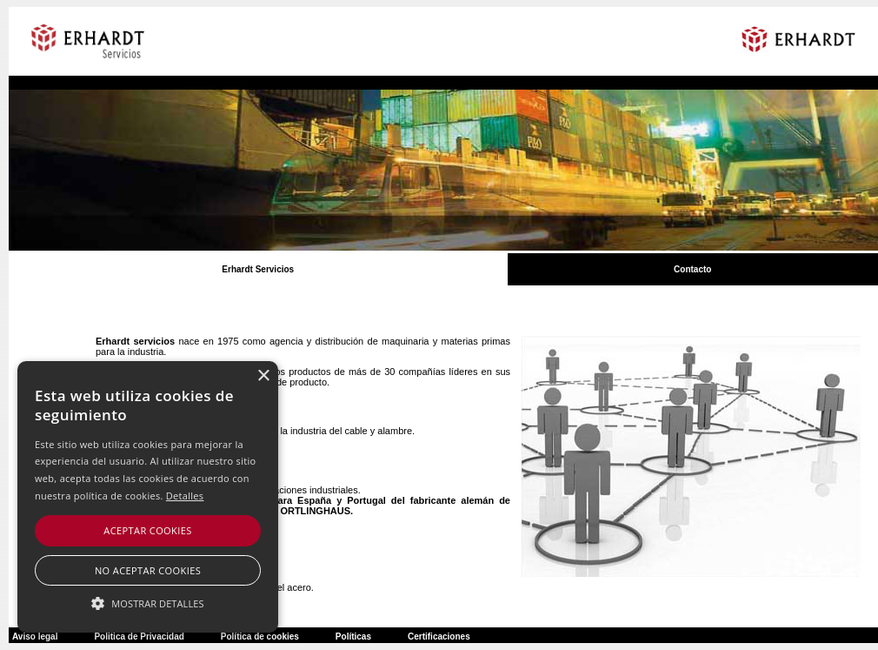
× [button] (262, 376)
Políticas (353, 636)
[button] (148, 602)
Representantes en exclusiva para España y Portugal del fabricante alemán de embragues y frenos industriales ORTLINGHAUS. (320, 505)
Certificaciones (439, 636)
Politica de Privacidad (138, 636)
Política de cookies (260, 636)
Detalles (185, 495)
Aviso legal (34, 636)
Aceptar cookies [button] (147, 530)
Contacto (692, 269)
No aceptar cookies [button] (148, 570)
